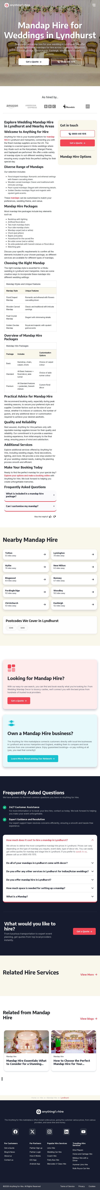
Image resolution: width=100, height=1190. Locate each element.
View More (88, 974)
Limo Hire (51, 1148)
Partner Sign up (36, 1148)
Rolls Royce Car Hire (81, 1168)
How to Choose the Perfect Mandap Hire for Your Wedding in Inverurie (72, 1062)
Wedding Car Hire (54, 1152)
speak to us (81, 851)
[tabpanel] (26, 1050)
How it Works (35, 1156)
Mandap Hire (11, 1057)
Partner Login (35, 1152)
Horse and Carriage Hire (82, 1154)
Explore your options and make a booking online (27, 475)
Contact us (8, 1160)
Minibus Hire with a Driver (80, 1159)
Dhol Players (78, 1150)
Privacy (81, 1186)
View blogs (88, 1018)
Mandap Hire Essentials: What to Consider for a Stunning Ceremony (26, 1062)
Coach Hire (51, 1156)
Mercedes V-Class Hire (56, 1164)
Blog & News (9, 1152)
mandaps (15, 198)
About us (8, 1156)
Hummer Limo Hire (80, 1164)
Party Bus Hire (53, 1160)
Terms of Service (67, 1186)
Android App (35, 1164)
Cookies (92, 1186)
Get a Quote (9, 1148)
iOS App (33, 1160)
